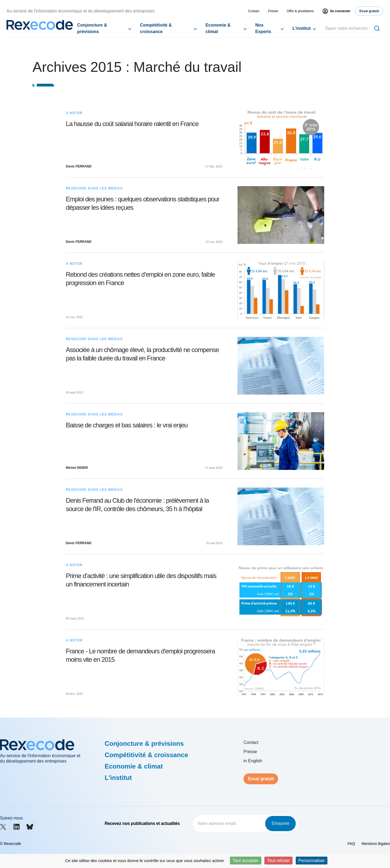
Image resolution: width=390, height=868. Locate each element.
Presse (273, 11)
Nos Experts (263, 28)
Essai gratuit (261, 778)
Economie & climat (218, 28)
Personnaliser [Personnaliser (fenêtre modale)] (311, 860)
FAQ (351, 843)
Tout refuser (278, 860)
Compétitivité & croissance (156, 28)
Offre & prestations (300, 11)
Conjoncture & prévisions (92, 28)
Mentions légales (376, 843)
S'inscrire (280, 823)
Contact (253, 11)
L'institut (301, 28)
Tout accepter (246, 860)
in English (252, 761)
